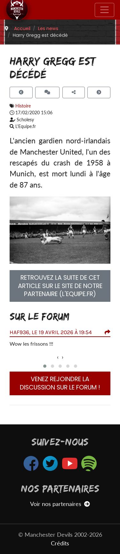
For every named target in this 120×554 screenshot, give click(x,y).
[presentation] (58, 357)
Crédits (60, 543)
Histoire (23, 105)
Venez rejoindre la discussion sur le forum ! (60, 383)
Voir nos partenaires (60, 504)
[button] (45, 366)
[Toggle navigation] (104, 10)
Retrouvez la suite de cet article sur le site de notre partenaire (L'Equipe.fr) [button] (60, 286)
